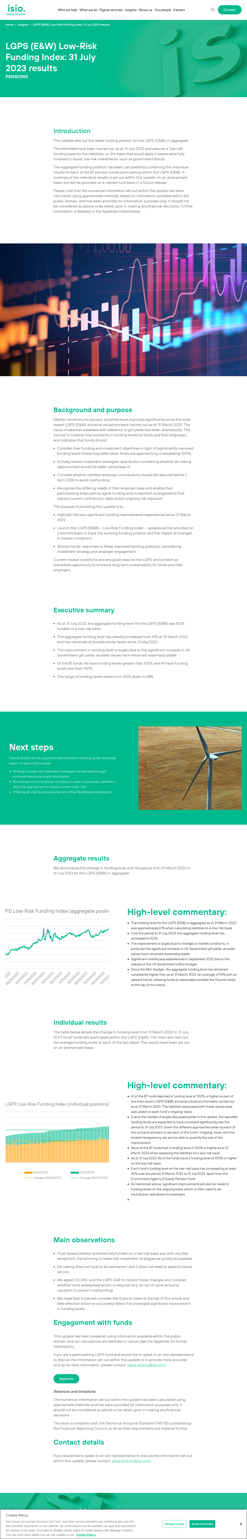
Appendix (66, 1379)
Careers (179, 10)
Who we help (67, 10)
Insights (131, 10)
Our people (163, 10)
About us (145, 10)
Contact (230, 10)
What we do (88, 10)
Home (9, 24)
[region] (123, 1524)
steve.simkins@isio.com (146, 1365)
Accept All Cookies (202, 1523)
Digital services (111, 10)
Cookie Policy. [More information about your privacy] (86, 1534)
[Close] (241, 1524)
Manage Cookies (174, 1523)
